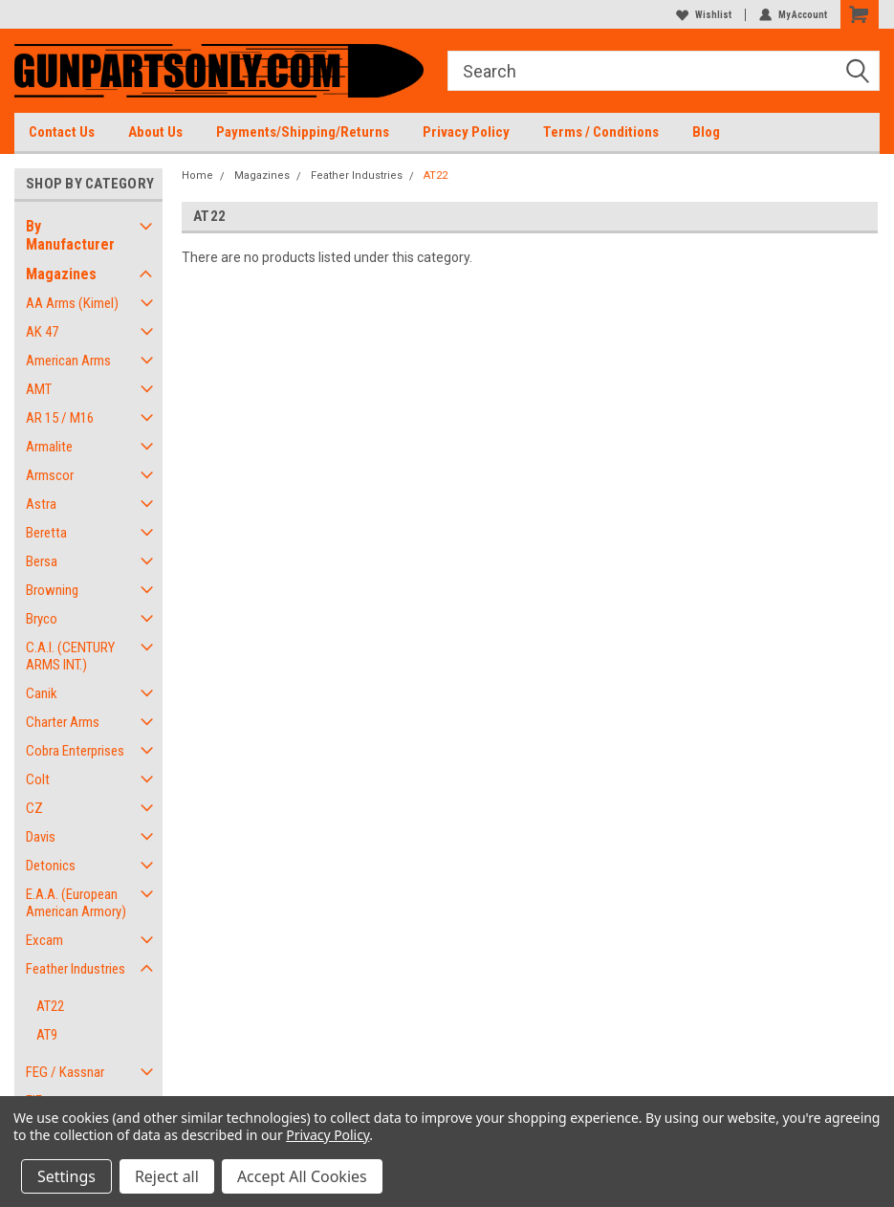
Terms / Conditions (601, 132)
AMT (39, 389)
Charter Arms (62, 722)
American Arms (68, 360)
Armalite (49, 446)
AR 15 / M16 (60, 418)
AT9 (46, 1034)
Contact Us (62, 132)
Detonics (51, 865)
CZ (34, 808)
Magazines (61, 274)
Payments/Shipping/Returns (302, 132)
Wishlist (703, 15)
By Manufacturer (70, 235)
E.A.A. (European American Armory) (76, 903)
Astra (41, 504)
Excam (44, 940)
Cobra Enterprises (75, 750)
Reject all (167, 1176)
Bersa (41, 561)
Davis (40, 836)
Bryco (41, 618)
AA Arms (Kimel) (72, 303)
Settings (66, 1176)
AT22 (50, 1006)
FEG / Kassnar (65, 1072)
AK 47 (42, 331)
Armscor (50, 475)
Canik (41, 693)
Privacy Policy (466, 132)
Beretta (46, 532)
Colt (38, 779)
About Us (155, 132)
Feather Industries (75, 968)
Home (197, 175)
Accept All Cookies (302, 1176)
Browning (52, 590)
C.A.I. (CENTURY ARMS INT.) (70, 656)
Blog (706, 132)
